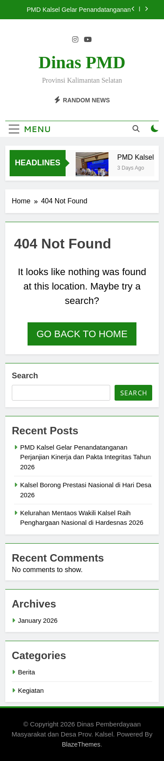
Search (25, 375)
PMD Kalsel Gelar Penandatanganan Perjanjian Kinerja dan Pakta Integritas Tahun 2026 (77, 9)
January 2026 (38, 620)
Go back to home (81, 333)
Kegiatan (31, 690)
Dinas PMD (82, 62)
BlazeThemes (81, 744)
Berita (26, 672)
